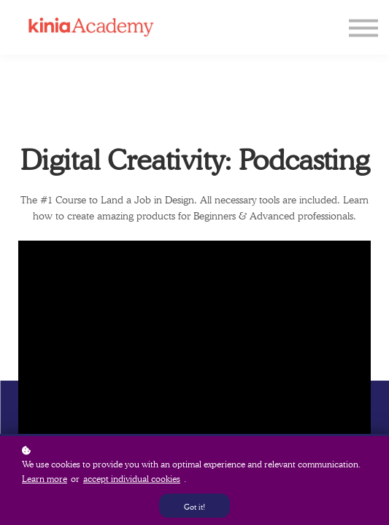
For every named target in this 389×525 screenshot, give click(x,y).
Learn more (44, 478)
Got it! (194, 506)
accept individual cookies (131, 478)
